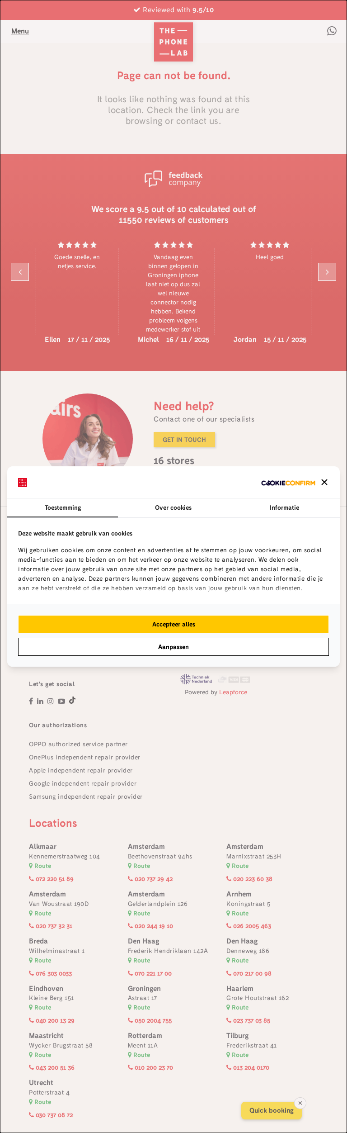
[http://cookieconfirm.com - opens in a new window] (288, 482)
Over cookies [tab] (173, 507)
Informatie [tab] (284, 507)
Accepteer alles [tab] (173, 624)
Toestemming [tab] (63, 507)
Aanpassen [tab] (173, 646)
